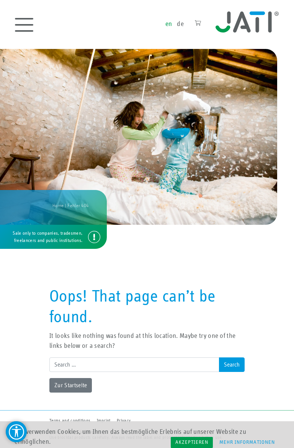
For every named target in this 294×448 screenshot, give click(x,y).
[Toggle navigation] (24, 24)
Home (58, 205)
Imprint (104, 420)
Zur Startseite (70, 385)
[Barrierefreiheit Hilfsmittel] (16, 431)
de (180, 24)
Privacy (124, 420)
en (168, 24)
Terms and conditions (69, 420)
